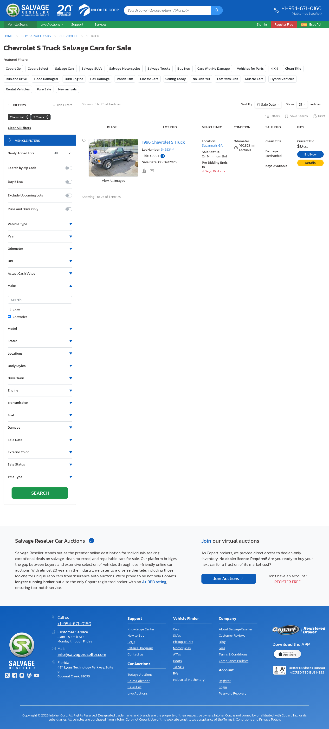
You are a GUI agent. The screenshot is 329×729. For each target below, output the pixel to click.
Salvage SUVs (92, 68)
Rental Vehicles (18, 89)
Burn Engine (74, 78)
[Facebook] (14, 676)
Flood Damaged (46, 78)
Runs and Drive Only (23, 209)
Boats (177, 660)
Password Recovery (232, 693)
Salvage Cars (65, 68)
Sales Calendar (139, 680)
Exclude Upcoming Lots (25, 195)
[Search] (217, 10)
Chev (14, 310)
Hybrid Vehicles (283, 78)
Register (225, 680)
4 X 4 (274, 68)
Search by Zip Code (22, 168)
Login (223, 687)
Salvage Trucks (159, 68)
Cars (176, 629)
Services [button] (101, 24)
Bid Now (310, 154)
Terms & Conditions (233, 654)
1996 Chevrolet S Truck (163, 142)
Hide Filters (62, 105)
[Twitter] (7, 676)
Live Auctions (138, 693)
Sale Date (268, 104)
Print (318, 116)
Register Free (287, 582)
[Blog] (29, 676)
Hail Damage (100, 78)
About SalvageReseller (235, 629)
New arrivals (67, 89)
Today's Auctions (140, 674)
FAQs (131, 641)
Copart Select (38, 68)
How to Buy (136, 635)
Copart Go (13, 68)
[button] (20, 24)
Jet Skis (178, 667)
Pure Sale (44, 89)
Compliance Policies (233, 660)
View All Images (113, 180)
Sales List (135, 687)
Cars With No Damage (213, 68)
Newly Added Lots (21, 153)
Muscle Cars (254, 78)
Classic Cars (149, 78)
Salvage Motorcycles (125, 68)
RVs (175, 673)
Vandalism (125, 78)
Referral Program (140, 648)
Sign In (262, 24)
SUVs (177, 635)
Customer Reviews (232, 635)
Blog (222, 641)
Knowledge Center (141, 629)
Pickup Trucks (183, 641)
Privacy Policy (269, 719)
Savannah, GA (212, 145)
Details (310, 162)
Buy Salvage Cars (36, 36)
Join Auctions (226, 578)
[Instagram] (22, 676)
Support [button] (77, 24)
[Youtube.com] (36, 676)
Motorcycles (182, 648)
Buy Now (183, 68)
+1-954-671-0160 (302, 8)
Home (8, 36)
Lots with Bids (227, 78)
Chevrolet (68, 36)
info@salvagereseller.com (82, 654)
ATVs (177, 654)
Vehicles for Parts (250, 68)
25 (301, 104)
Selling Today (175, 78)
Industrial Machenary (189, 679)
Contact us (135, 654)
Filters (272, 116)
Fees (222, 648)
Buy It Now (15, 182)
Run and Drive (16, 78)
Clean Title (293, 68)
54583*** (167, 149)
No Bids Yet (201, 78)
